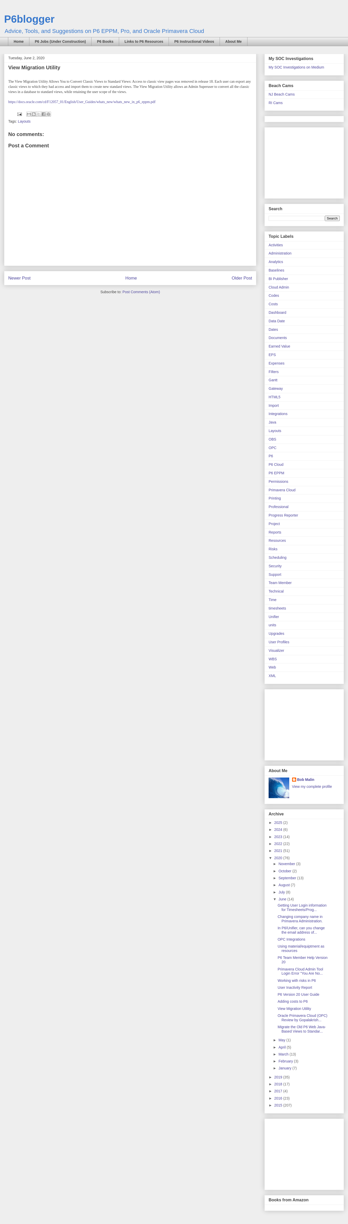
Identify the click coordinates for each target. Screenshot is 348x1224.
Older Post (242, 278)
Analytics (276, 262)
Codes (274, 295)
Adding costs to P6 (293, 1001)
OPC (272, 448)
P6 (271, 456)
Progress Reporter (283, 515)
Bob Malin (305, 780)
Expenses (276, 363)
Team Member (280, 583)
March (283, 1054)
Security (275, 566)
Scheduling (277, 557)
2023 (278, 837)
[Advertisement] (301, 161)
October (285, 871)
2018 (278, 1084)
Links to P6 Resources (144, 41)
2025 (278, 823)
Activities (276, 245)
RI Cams (276, 103)
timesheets (277, 608)
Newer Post (19, 278)
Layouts (24, 121)
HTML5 (274, 397)
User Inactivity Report (295, 987)
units (272, 625)
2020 (278, 858)
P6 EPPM (276, 473)
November (287, 864)
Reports (275, 532)
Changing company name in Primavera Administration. (300, 919)
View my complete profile (312, 786)
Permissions (278, 481)
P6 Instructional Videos (194, 41)
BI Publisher (278, 279)
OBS (272, 439)
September (287, 878)
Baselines (276, 270)
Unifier (274, 617)
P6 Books (105, 41)
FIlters (274, 372)
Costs (273, 304)
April (282, 1047)
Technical (276, 591)
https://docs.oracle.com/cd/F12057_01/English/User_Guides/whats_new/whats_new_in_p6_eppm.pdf (81, 102)
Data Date (277, 321)
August (284, 885)
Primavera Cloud (282, 490)
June (282, 899)
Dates (273, 329)
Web (272, 667)
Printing (275, 498)
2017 (278, 1091)
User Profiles (279, 642)
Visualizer (276, 650)
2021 (278, 851)
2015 (278, 1105)
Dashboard (277, 312)
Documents (278, 338)
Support (275, 574)
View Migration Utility (294, 1009)
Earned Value (279, 346)
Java (272, 422)
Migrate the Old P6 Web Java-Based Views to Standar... (302, 1029)
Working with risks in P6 (297, 980)
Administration (280, 253)
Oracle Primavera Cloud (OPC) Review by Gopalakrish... (302, 1018)
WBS (273, 659)
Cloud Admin (279, 287)
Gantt (273, 380)
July (282, 892)
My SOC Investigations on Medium (296, 67)
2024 (278, 830)
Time (273, 600)
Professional (278, 507)
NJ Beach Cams (282, 94)
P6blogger (29, 19)
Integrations (278, 414)
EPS (272, 355)
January (285, 1068)
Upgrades (276, 633)
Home (19, 41)
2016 (278, 1098)
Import (274, 405)
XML (272, 676)
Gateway (276, 388)
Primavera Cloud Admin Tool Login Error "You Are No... (300, 971)
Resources (277, 540)
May (282, 1040)
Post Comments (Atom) (141, 292)
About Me (233, 41)
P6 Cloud (276, 464)
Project (274, 524)
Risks (273, 549)
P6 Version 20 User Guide (298, 994)
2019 (278, 1077)
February (286, 1061)
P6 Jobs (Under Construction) (60, 41)
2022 (278, 844)
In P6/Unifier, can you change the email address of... (301, 930)
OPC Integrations (291, 939)
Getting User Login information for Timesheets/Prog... (302, 907)
